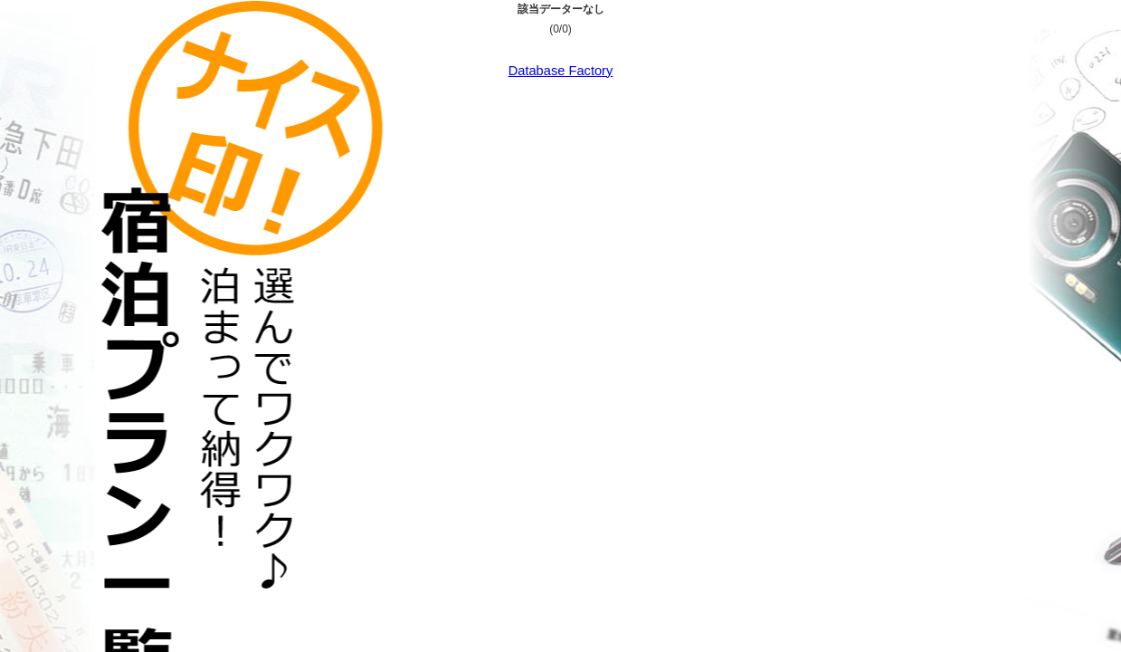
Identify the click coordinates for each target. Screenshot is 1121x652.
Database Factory (560, 70)
